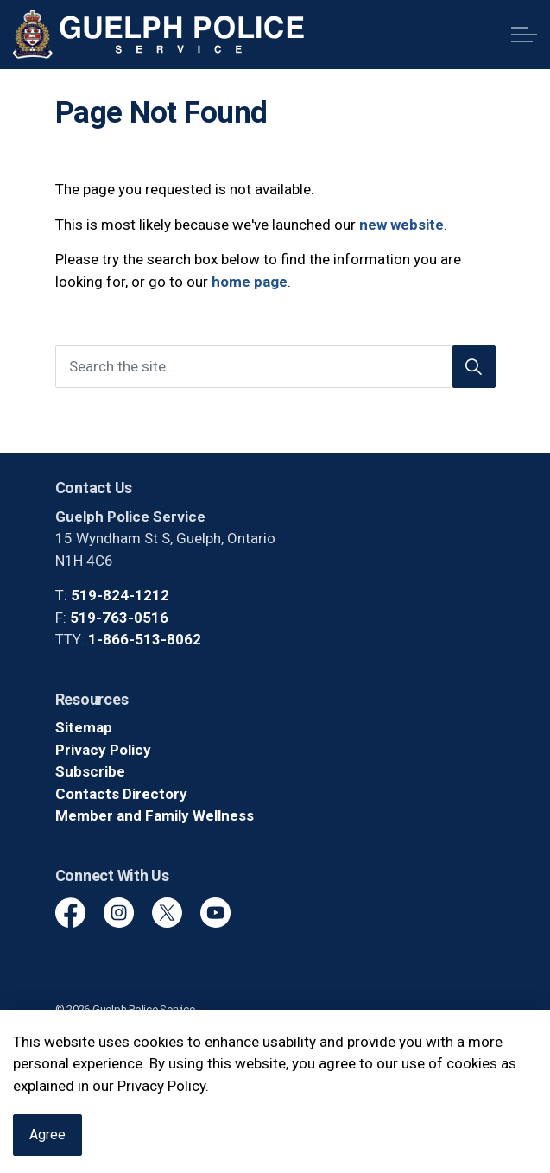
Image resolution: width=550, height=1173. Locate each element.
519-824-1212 (120, 595)
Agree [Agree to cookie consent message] (47, 1141)
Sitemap (83, 727)
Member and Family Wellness (154, 815)
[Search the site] (275, 366)
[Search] (474, 366)
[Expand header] (524, 34)
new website (401, 224)
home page (250, 281)
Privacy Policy (103, 749)
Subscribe (90, 771)
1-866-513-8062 (144, 639)
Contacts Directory (121, 793)
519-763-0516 (119, 617)
